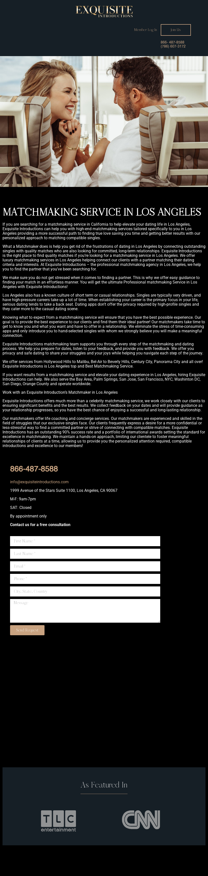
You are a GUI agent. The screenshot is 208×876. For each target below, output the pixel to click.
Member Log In (145, 30)
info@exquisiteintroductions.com (39, 482)
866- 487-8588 (172, 42)
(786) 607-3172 (173, 46)
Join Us (176, 29)
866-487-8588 (34, 469)
